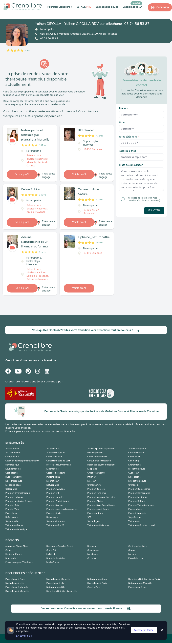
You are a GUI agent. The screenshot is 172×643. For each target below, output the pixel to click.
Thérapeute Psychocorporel (141, 525)
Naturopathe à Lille (55, 587)
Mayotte (132, 554)
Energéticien (134, 465)
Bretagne (91, 546)
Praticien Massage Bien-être (101, 497)
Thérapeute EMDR (55, 525)
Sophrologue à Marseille (58, 579)
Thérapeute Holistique (98, 525)
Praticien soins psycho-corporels (61, 509)
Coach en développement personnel (22, 461)
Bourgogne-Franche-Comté (59, 546)
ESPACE (83, 7)
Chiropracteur (12, 457)
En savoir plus (24, 635)
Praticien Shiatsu (54, 505)
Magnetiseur (52, 481)
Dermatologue (12, 465)
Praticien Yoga (12, 509)
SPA (89, 517)
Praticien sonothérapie (98, 509)
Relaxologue (52, 517)
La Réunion (51, 554)
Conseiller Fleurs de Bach (58, 461)
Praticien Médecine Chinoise (19, 501)
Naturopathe (52, 485)
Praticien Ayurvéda (55, 489)
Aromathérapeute (137, 448)
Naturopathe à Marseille (140, 583)
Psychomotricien (54, 513)
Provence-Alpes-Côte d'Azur (19, 562)
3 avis (27, 50)
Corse (8, 550)
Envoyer (154, 210)
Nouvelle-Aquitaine (55, 558)
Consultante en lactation (99, 461)
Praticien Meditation (138, 497)
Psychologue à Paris (15, 579)
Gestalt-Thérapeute (55, 473)
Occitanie (91, 558)
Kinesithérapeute (13, 481)
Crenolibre (12, 360)
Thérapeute (134, 521)
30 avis (99, 243)
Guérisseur (133, 473)
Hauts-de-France (13, 554)
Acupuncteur (52, 448)
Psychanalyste (135, 509)
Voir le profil (22, 174)
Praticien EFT (52, 493)
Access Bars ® (12, 448)
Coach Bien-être (54, 457)
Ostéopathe (11, 489)
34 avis (42, 195)
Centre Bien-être (136, 453)
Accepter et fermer (144, 630)
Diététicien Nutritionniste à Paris (144, 579)
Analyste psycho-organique (100, 448)
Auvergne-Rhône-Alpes (16, 546)
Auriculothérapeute (55, 453)
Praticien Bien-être (96, 489)
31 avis (42, 252)
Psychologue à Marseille (17, 587)
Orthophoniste (94, 485)
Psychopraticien (95, 513)
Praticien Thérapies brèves (141, 505)
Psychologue (11, 513)
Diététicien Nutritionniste (58, 465)
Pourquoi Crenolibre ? (59, 7)
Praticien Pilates (95, 501)
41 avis (99, 136)
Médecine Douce (13, 485)
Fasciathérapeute (136, 469)
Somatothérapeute (55, 521)
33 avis (99, 200)
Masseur (91, 481)
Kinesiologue (134, 477)
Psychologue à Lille (55, 583)
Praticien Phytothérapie (57, 501)
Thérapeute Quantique (16, 529)
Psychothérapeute (137, 513)
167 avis (43, 145)
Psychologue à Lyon (137, 587)
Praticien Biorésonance (139, 489)
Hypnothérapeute (14, 477)
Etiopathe (92, 469)
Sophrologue (93, 521)
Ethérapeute (52, 469)
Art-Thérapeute (12, 453)
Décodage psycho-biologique (101, 465)
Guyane (132, 550)
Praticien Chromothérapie (17, 493)
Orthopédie (134, 485)
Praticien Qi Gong (136, 501)
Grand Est (51, 550)
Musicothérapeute (137, 481)
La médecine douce (107, 7)
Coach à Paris (93, 587)
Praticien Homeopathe (139, 493)
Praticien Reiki (12, 505)
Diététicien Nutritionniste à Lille (61, 591)
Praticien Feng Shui (96, 493)
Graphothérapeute (96, 473)
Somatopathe (11, 521)
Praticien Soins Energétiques (101, 505)
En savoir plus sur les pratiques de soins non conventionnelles (40, 431)
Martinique (92, 554)
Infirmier (91, 477)
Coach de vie (134, 457)
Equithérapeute (13, 469)
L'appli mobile (132, 6)
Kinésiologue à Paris (97, 583)
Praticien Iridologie (14, 497)
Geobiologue (11, 473)
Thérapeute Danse (14, 525)
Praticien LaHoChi (54, 497)
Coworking (133, 461)
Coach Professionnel (97, 457)
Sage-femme (134, 517)
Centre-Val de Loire (137, 546)
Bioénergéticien (94, 453)
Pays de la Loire (135, 558)
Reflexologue (11, 517)
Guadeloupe (93, 550)
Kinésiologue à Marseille (17, 591)
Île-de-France (52, 562)
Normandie (10, 558)
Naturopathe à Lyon (97, 579)
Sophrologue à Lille (14, 583)
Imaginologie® (53, 477)
